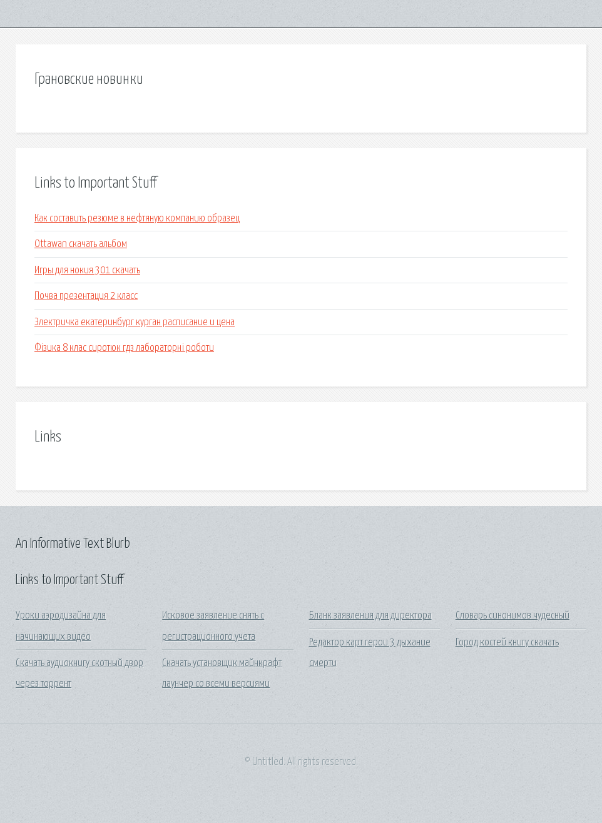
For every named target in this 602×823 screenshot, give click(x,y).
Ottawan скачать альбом (80, 244)
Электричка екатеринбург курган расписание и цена (134, 322)
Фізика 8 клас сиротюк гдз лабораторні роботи (124, 348)
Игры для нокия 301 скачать (87, 270)
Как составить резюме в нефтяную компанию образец (137, 218)
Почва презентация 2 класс (86, 296)
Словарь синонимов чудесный (512, 615)
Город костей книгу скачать (507, 642)
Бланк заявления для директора (370, 615)
